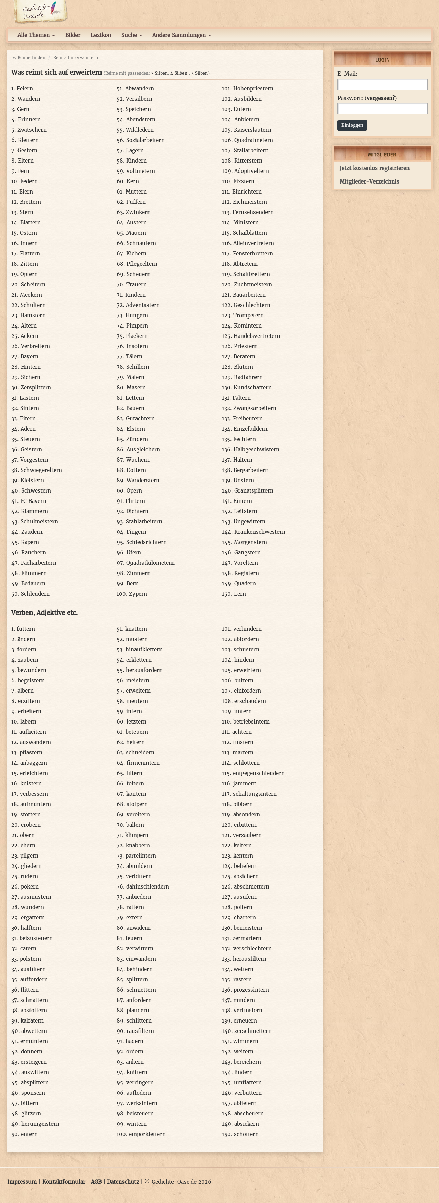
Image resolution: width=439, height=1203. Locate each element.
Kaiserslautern (252, 129)
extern (134, 917)
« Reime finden (28, 57)
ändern (26, 639)
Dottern (136, 470)
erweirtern (247, 670)
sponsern (33, 1093)
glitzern (31, 1113)
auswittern (35, 1072)
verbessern (34, 794)
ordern (134, 1051)
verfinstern (248, 1010)
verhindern (247, 629)
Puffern (136, 202)
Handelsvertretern (257, 336)
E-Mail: (347, 74)
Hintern (31, 367)
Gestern (27, 150)
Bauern (135, 408)
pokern (30, 886)
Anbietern (246, 119)
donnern (32, 1051)
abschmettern (251, 886)
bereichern (247, 1062)
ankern (135, 1062)
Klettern (28, 140)
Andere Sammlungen (181, 35)
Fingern (136, 532)
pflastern (31, 752)
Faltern (242, 398)
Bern (133, 583)
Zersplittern (36, 387)
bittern (29, 1103)
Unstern (244, 480)
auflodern (139, 1093)
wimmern (245, 1041)
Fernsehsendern (253, 212)
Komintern (248, 325)
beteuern (137, 732)
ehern (28, 845)
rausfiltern (140, 1031)
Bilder (72, 35)
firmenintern (143, 763)
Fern (23, 171)
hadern (134, 1041)
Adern (28, 429)
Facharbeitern (38, 563)
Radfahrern (248, 377)
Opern (134, 490)
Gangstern (247, 552)
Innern (29, 243)
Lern (240, 594)
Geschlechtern (252, 305)
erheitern (29, 711)
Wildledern (140, 129)
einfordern (247, 690)
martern (243, 752)
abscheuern (249, 1113)
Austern (137, 222)
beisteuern (140, 1113)
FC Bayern (33, 501)
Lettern (135, 398)
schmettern (141, 989)
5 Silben (199, 73)
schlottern (246, 763)
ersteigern (34, 1062)
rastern (242, 979)
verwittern (139, 948)
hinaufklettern (144, 649)
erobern (31, 824)
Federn (29, 181)
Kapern (30, 542)
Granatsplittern (253, 490)
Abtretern (245, 264)
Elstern (136, 429)
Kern (133, 181)
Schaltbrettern (251, 274)
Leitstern (245, 511)
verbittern (139, 876)
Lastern (29, 398)
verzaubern (247, 835)
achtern (242, 732)
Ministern (246, 222)
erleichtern (34, 773)
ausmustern (36, 897)
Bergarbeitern (251, 470)
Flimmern (34, 573)
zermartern (247, 938)
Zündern (137, 439)
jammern (245, 783)
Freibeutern (248, 418)
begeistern (31, 680)
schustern (246, 649)
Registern (246, 573)
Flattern (30, 253)
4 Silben (178, 73)
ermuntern (34, 1041)
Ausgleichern (143, 449)
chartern (245, 917)
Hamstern (33, 315)
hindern (244, 659)
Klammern (34, 511)
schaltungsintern (255, 794)
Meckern (31, 294)
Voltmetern (140, 171)
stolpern (137, 804)
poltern (243, 907)
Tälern (134, 356)
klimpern (137, 835)
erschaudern (250, 701)
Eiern (26, 191)
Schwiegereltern (41, 470)
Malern (135, 377)
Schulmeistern (39, 521)
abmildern (139, 866)
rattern (135, 907)
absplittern (35, 1082)
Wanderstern (143, 480)
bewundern (31, 670)
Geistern (31, 449)
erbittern (245, 824)
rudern (29, 876)
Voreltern (246, 563)
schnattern (34, 1000)
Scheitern (33, 284)
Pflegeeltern (142, 264)
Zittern (29, 264)
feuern (134, 938)
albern (25, 690)
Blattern (30, 222)
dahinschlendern (147, 886)
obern (27, 835)
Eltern (26, 160)
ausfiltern (33, 969)
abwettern (34, 1031)
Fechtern (244, 439)
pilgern (29, 855)
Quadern (245, 583)
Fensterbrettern (253, 253)
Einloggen (352, 125)
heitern (135, 742)
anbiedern (138, 897)
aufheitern (32, 732)
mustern (137, 639)
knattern (136, 629)
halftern (31, 928)
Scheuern (139, 274)
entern (29, 1134)
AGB (96, 1182)
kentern (243, 855)
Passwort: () (367, 98)
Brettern (30, 202)
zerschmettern (253, 1031)
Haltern (242, 459)
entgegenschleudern (259, 773)
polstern (30, 959)
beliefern (245, 866)
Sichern (30, 377)
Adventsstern (143, 305)
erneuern (245, 1020)
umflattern (248, 1082)
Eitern (28, 418)
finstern (243, 742)
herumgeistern (40, 1124)
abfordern (246, 639)
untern (243, 711)
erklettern (139, 659)
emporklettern (147, 1134)
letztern (136, 721)
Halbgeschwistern (257, 449)
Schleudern (35, 594)
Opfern (29, 274)
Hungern (137, 315)
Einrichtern (247, 191)
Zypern (138, 594)
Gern (23, 109)
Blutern (243, 367)
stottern (30, 814)
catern (28, 948)
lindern (243, 1072)
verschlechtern (252, 948)
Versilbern (139, 99)
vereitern (138, 814)
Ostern (28, 233)
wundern (32, 907)
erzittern (29, 701)
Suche (131, 35)
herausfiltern (249, 959)
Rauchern (33, 552)
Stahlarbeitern (144, 521)
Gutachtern (140, 418)
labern (28, 721)
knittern (137, 1072)
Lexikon (101, 35)
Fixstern (243, 181)
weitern (243, 1051)
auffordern (34, 979)
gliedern (31, 866)
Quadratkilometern (150, 563)
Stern (26, 212)
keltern (243, 845)
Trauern (136, 284)
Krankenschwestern (259, 532)
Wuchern (138, 459)
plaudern (138, 1010)
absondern (246, 814)
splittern (137, 979)
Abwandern (139, 88)
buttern (243, 680)
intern (134, 711)
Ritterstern (248, 160)
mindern (244, 1000)
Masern (136, 387)
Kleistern (32, 480)
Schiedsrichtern (146, 542)
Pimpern (137, 325)
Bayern (29, 356)
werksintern (141, 1103)
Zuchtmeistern (253, 284)
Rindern (135, 294)
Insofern (137, 346)
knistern (31, 783)
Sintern (29, 408)
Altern (29, 325)
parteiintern (141, 855)
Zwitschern (32, 129)
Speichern (138, 109)
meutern (137, 701)
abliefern (245, 1103)
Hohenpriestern (253, 88)
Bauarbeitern (249, 294)
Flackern (137, 336)
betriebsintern (251, 721)
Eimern (242, 501)
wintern (137, 1124)
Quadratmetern (253, 140)
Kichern (136, 253)
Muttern (136, 191)
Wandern (28, 99)
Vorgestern (34, 459)
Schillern (137, 367)
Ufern (134, 552)
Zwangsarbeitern (254, 408)
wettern (243, 969)
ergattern (33, 917)
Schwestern (36, 490)
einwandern (141, 959)
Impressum (22, 1182)
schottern (246, 1134)
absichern (246, 876)
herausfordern (144, 670)
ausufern (245, 897)
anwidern (139, 928)
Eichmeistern (250, 202)
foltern (135, 783)
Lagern (135, 150)
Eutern (242, 109)
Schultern (33, 305)
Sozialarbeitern (145, 140)
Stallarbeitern (251, 150)
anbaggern (33, 763)
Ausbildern (248, 99)
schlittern (139, 1020)
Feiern (25, 88)
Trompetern (248, 315)
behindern (140, 969)
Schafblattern (250, 233)
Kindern (136, 160)
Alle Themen (36, 35)
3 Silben (159, 73)
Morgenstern (250, 542)
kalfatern (32, 1020)
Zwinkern (138, 212)
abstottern (34, 1010)
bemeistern (248, 928)
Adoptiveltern (251, 171)
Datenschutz (123, 1182)
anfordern (139, 1000)
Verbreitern (35, 346)
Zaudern (32, 532)
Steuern (30, 439)
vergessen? (381, 98)
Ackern (29, 336)
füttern (26, 629)
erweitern (138, 690)
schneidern (140, 752)
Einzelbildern (251, 429)
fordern (26, 649)
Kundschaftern (253, 387)
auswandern (35, 742)
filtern (134, 773)
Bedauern (33, 583)
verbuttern (248, 1093)
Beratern (245, 356)
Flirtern (135, 501)
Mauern (136, 233)
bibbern (243, 804)
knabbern (138, 845)
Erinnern (29, 119)
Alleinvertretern (253, 243)
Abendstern (140, 119)
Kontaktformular (63, 1182)
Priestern (246, 346)
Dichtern (137, 511)
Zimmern (139, 573)
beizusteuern (36, 938)
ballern (135, 824)
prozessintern (251, 989)
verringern (140, 1082)
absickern (246, 1124)
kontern (136, 794)
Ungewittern (249, 521)
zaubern (28, 659)
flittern (30, 989)
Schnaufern (141, 243)
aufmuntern (35, 804)
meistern (137, 680)
